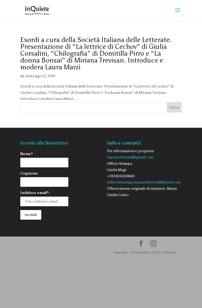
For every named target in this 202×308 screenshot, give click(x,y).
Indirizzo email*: (35, 193)
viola (29, 76)
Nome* (26, 154)
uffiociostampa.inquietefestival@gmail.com (143, 182)
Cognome (29, 173)
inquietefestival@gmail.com (130, 157)
